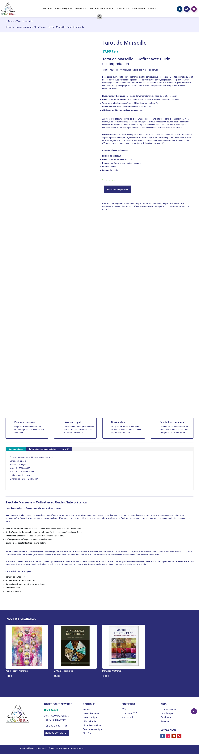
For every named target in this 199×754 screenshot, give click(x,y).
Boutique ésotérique (100, 9)
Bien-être (122, 9)
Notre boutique (90, 717)
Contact (152, 9)
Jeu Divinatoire (174, 206)
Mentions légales (27, 748)
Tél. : (47, 725)
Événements (138, 9)
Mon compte (128, 717)
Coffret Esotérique (139, 206)
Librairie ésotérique (24, 27)
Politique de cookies (67, 748)
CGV (124, 709)
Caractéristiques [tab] (15, 449)
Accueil (9, 27)
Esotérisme (165, 717)
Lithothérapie (62, 9)
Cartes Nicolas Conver (121, 206)
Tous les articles (168, 709)
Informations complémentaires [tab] (42, 449)
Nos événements (91, 713)
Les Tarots (40, 27)
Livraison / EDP (129, 713)
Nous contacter (58, 733)
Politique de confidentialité (47, 748)
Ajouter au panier (117, 189)
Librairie (79, 9)
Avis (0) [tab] (65, 449)
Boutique (47, 9)
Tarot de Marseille (56, 27)
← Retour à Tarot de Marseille (19, 21)
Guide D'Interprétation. (158, 206)
